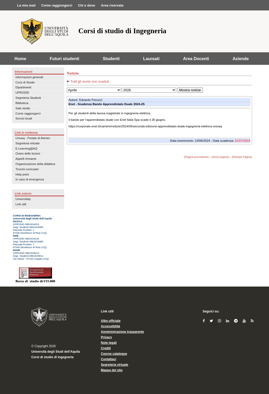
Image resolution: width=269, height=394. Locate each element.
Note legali (109, 343)
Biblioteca (21, 103)
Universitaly (23, 199)
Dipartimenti (23, 87)
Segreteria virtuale (27, 143)
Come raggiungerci (27, 113)
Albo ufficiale (111, 321)
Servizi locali (23, 118)
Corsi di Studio (25, 82)
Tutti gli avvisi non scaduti (88, 81)
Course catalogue (114, 354)
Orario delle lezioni (27, 153)
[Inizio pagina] (220, 157)
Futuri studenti (64, 58)
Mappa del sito (112, 370)
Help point (22, 174)
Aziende (240, 58)
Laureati (151, 58)
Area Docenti (196, 58)
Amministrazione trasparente (122, 332)
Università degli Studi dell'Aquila (55, 351)
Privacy (106, 337)
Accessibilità (110, 326)
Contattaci (108, 359)
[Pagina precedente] (196, 157)
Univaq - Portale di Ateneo (32, 138)
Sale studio (22, 108)
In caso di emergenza (29, 179)
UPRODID (22, 92)
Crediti (106, 348)
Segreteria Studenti (28, 97)
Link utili (20, 204)
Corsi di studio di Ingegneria (52, 357)
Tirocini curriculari (27, 169)
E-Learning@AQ (26, 148)
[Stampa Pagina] (242, 157)
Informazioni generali (29, 77)
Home (20, 58)
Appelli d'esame (25, 158)
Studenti (111, 58)
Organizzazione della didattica (35, 163)
